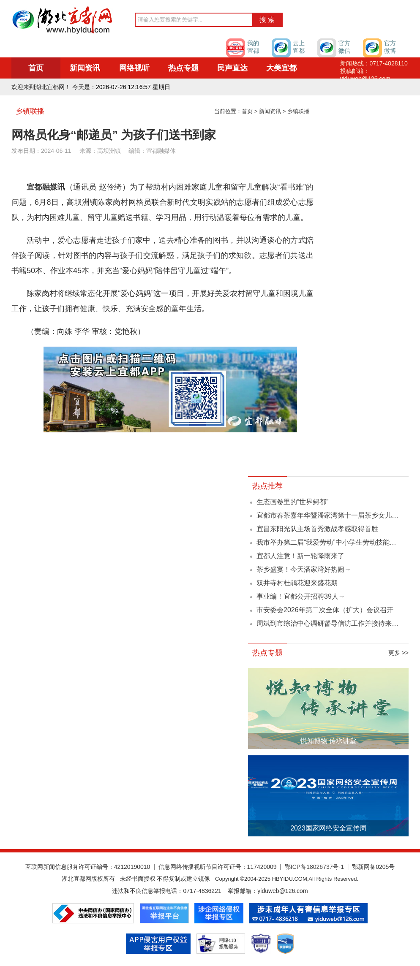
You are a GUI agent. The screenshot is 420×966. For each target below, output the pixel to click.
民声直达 (232, 68)
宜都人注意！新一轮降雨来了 (300, 555)
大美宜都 (281, 68)
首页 (36, 68)
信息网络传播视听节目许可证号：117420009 (217, 866)
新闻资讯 (85, 68)
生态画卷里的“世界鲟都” (292, 501)
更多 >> (398, 652)
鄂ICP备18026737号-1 (314, 866)
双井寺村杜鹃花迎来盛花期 (297, 582)
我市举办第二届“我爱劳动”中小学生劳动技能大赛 (329, 542)
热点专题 (183, 68)
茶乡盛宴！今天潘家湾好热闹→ (303, 569)
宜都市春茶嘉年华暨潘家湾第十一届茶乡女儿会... (330, 515)
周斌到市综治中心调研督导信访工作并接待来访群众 (334, 623)
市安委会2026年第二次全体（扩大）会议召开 (324, 609)
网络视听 (134, 68)
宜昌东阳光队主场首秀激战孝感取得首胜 (317, 528)
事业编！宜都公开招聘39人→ (300, 596)
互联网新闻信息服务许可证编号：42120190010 (87, 866)
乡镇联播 (298, 111)
